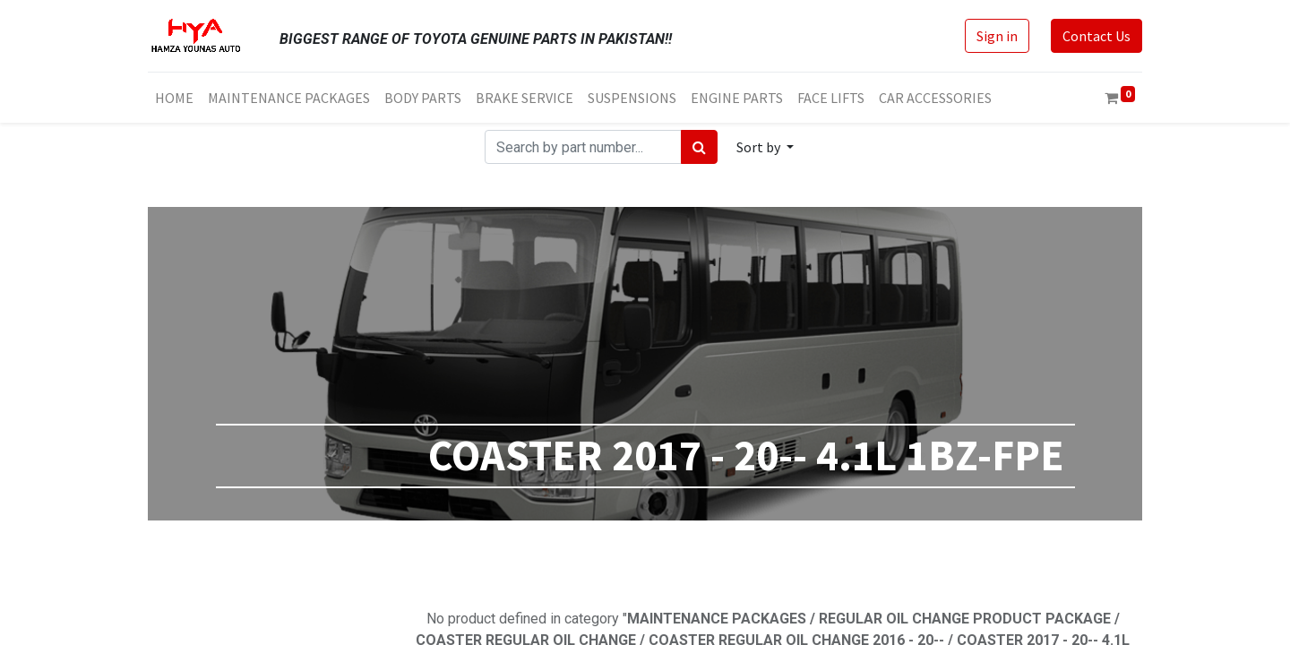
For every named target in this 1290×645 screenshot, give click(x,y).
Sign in (997, 36)
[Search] (699, 147)
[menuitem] (174, 98)
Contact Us (1096, 36)
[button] (765, 147)
